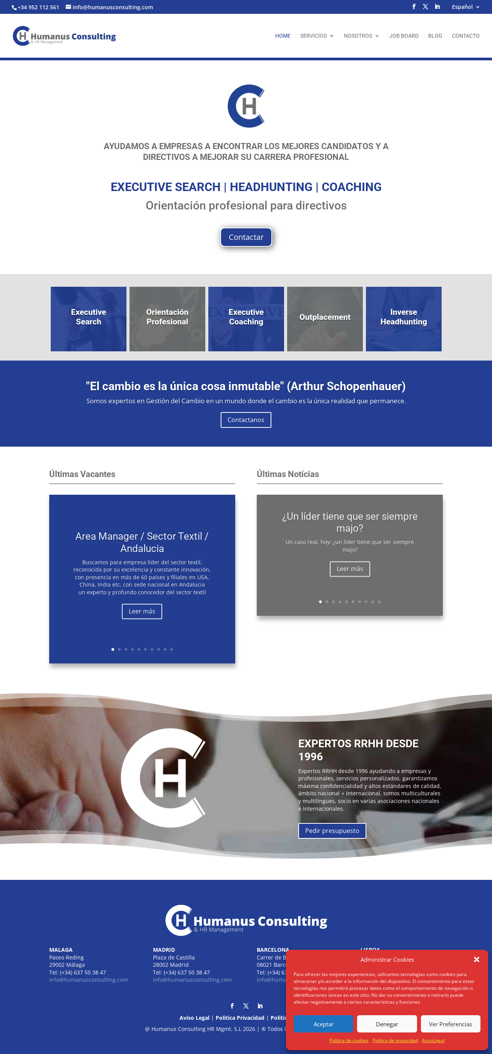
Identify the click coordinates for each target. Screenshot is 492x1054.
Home (283, 36)
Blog (435, 36)
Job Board (404, 36)
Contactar (246, 237)
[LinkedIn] (437, 9)
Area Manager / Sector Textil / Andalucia (142, 555)
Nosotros (358, 36)
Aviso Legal (194, 1017)
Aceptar (324, 1024)
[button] (476, 959)
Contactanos (246, 420)
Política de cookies (349, 1040)
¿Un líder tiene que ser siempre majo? (350, 530)
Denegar (387, 1024)
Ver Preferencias (450, 1024)
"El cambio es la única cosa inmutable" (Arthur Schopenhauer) (246, 386)
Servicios (313, 36)
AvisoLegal (433, 1040)
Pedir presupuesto (332, 830)
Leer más (142, 624)
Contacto (466, 36)
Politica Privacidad (240, 1017)
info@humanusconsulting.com (88, 979)
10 (171, 649)
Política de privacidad (395, 1040)
